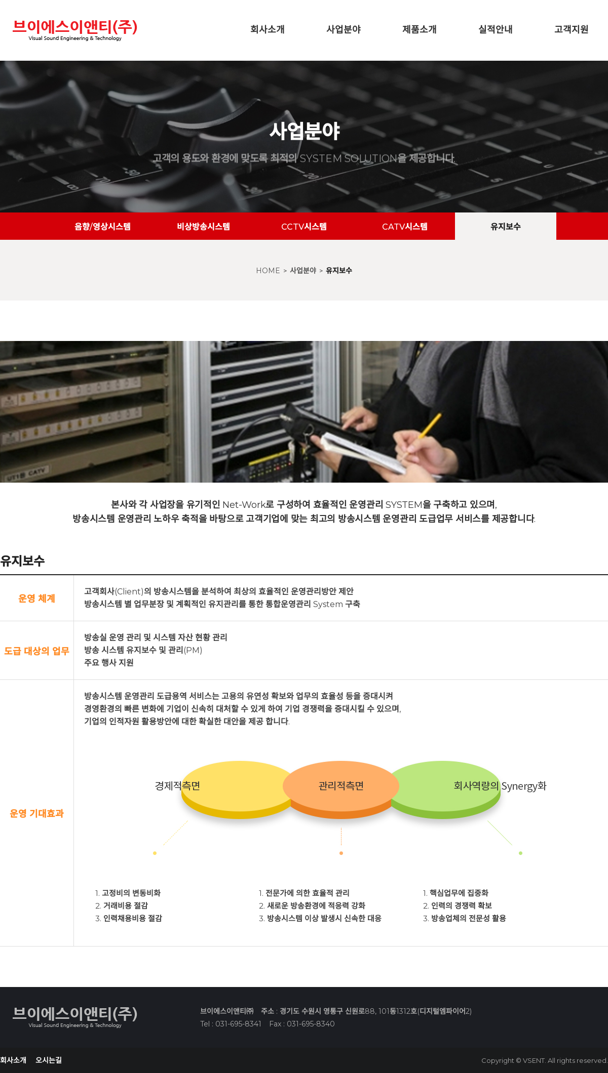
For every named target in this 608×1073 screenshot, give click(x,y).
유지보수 (339, 270)
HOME (268, 270)
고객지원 (571, 29)
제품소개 (419, 29)
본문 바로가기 (0, 0)
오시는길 (48, 1060)
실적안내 (495, 29)
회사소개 (267, 29)
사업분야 (343, 29)
